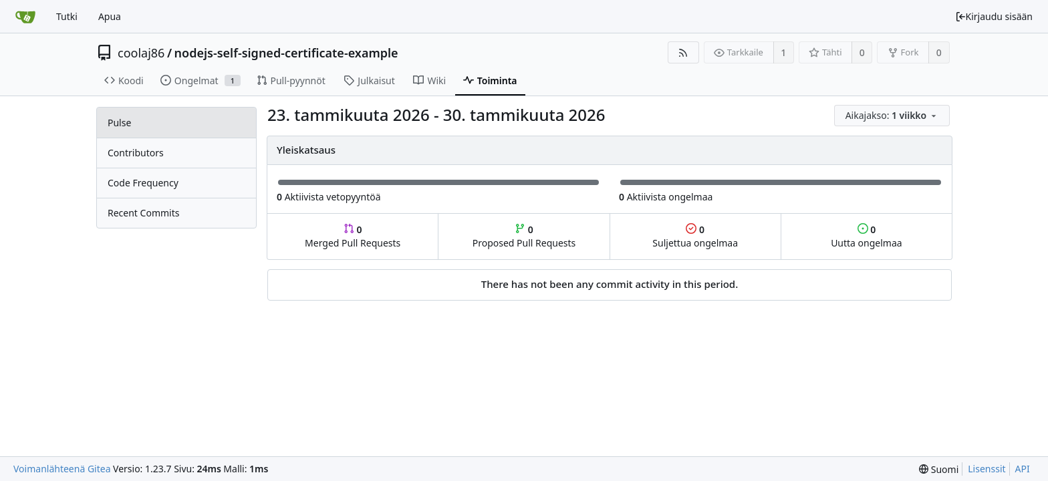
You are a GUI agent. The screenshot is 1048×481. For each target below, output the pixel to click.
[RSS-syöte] (683, 52)
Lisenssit (986, 468)
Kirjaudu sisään (994, 16)
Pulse (119, 122)
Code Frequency (143, 182)
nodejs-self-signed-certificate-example (286, 52)
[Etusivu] (25, 17)
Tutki (67, 16)
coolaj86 (141, 52)
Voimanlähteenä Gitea (62, 468)
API (1022, 468)
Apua (109, 16)
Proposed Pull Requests (524, 236)
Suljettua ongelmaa (695, 236)
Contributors (136, 152)
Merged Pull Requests (352, 236)
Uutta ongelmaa (866, 236)
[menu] (893, 116)
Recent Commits (143, 212)
